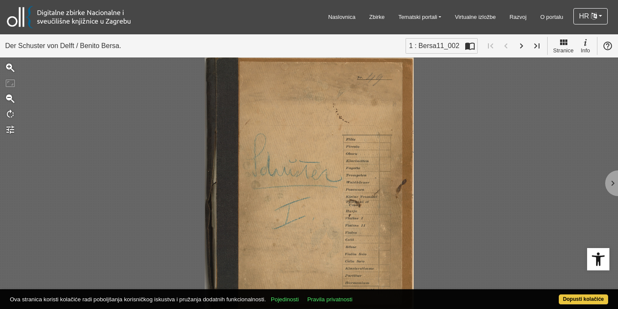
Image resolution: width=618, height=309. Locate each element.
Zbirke (377, 17)
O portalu (551, 17)
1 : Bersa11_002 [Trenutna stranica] (434, 45)
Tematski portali (417, 17)
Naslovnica (342, 17)
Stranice (563, 45)
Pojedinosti (316, 294)
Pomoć (608, 46)
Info (585, 45)
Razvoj (518, 17)
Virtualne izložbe (475, 17)
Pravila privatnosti (360, 294)
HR (588, 16)
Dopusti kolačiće (550, 294)
